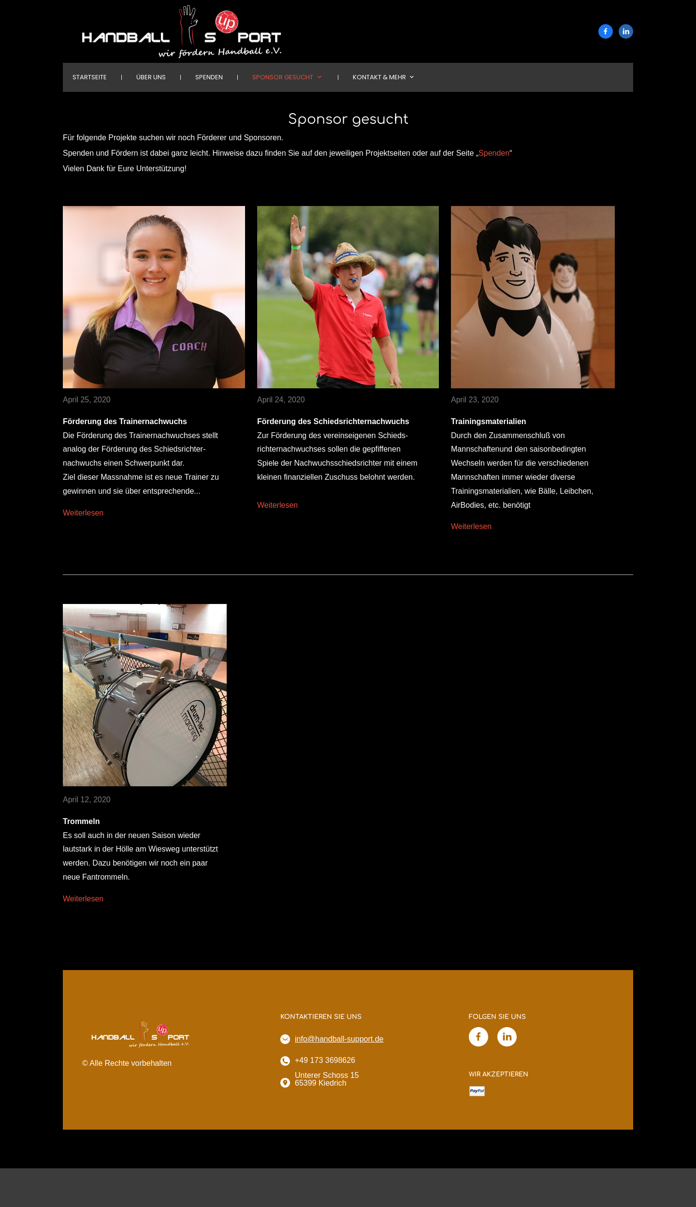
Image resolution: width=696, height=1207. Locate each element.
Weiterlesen (83, 513)
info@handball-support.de (339, 1039)
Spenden (493, 153)
